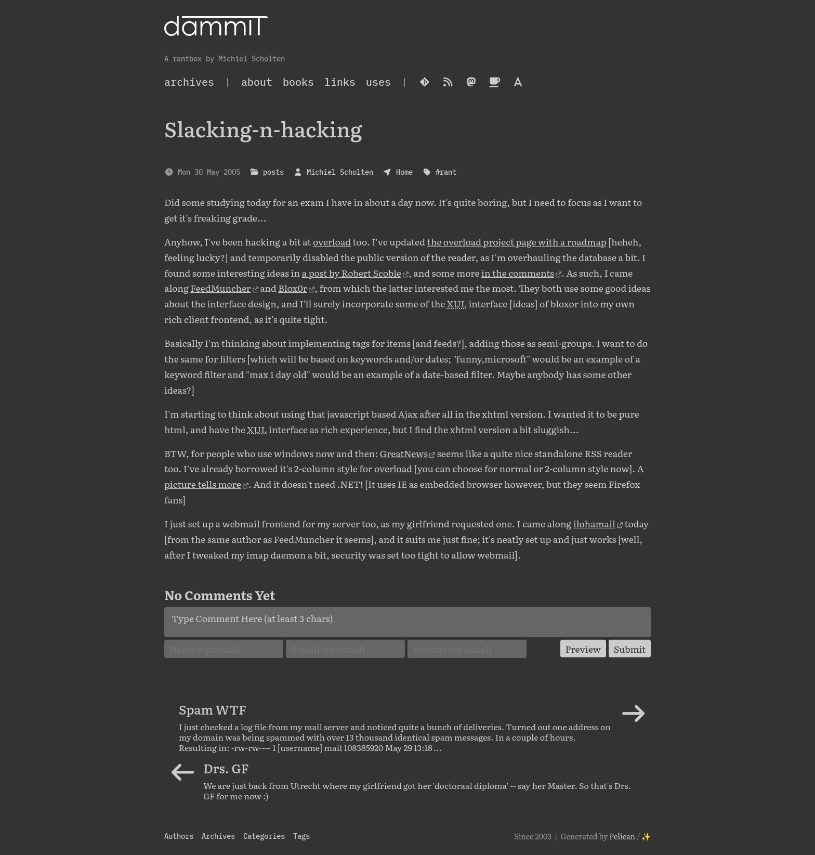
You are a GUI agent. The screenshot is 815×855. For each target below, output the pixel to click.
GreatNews (404, 453)
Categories (264, 836)
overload (332, 241)
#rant (446, 172)
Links (340, 82)
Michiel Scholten (340, 172)
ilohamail (594, 523)
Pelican (622, 836)
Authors (178, 836)
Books (298, 82)
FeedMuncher (220, 287)
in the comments (517, 272)
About (256, 82)
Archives (218, 836)
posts (273, 172)
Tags (301, 836)
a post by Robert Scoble (351, 272)
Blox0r (292, 287)
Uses (378, 82)
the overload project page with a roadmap (517, 241)
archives (189, 82)
